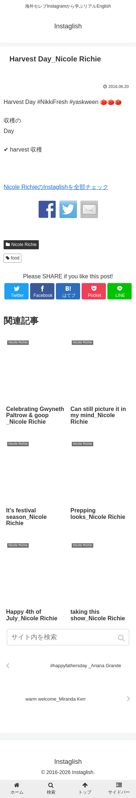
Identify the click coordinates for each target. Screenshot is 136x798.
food (15, 258)
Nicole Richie (24, 244)
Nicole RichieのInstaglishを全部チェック (56, 187)
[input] (68, 637)
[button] (122, 638)
